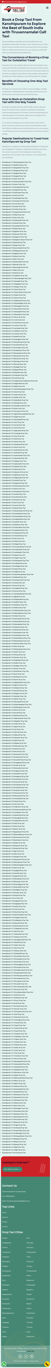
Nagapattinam (7, 1294)
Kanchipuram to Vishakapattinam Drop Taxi (17, 1136)
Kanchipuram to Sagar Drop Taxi (13, 851)
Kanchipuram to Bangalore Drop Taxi (14, 237)
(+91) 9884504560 (12, 1169)
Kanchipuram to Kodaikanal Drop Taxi (15, 530)
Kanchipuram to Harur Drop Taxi (13, 422)
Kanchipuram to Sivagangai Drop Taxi (14, 903)
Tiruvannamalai (31, 1271)
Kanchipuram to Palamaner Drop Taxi (14, 737)
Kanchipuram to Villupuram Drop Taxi (14, 1122)
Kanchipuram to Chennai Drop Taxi (14, 289)
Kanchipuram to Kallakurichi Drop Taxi (15, 472)
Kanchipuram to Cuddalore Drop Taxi (14, 331)
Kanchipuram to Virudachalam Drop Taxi (15, 1130)
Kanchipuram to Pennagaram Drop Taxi (15, 776)
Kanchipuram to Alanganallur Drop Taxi (15, 168)
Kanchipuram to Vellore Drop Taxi (13, 1105)
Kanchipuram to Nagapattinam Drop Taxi (16, 682)
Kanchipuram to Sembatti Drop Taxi (14, 873)
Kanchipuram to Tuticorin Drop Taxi (14, 1058)
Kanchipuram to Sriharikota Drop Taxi (15, 912)
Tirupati (29, 1294)
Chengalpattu (6, 1243)
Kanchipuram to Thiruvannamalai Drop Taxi (16, 986)
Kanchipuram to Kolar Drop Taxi (13, 538)
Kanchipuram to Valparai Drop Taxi (14, 1083)
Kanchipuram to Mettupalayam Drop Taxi (16, 649)
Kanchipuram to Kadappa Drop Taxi (14, 461)
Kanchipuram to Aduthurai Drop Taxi (14, 165)
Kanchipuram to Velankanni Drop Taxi (14, 1100)
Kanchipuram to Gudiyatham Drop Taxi (15, 400)
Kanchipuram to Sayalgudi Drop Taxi (14, 870)
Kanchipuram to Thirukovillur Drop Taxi (15, 962)
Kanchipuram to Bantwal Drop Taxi (14, 242)
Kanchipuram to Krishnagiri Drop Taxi (14, 566)
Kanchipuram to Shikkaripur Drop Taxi (15, 881)
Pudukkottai (6, 1308)
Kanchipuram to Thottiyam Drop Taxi (14, 997)
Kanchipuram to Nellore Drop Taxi (13, 710)
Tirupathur (29, 1318)
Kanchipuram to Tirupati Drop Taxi (14, 1025)
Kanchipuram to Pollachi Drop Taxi (14, 801)
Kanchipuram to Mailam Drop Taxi (13, 616)
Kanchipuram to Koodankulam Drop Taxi (15, 549)
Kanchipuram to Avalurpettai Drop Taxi (15, 220)
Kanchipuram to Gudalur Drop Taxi (14, 397)
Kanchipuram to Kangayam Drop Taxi (14, 483)
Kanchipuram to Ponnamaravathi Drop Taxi (16, 809)
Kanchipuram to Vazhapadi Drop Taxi (14, 1092)
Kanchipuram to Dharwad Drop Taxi (14, 364)
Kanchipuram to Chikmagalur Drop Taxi (15, 306)
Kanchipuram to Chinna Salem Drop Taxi (15, 309)
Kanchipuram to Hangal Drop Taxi (13, 417)
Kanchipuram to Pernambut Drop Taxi (15, 787)
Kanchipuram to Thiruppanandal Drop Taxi (16, 973)
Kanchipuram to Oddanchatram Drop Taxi (16, 718)
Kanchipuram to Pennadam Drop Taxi (14, 773)
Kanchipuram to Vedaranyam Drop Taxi (15, 1094)
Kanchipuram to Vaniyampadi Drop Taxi (15, 1089)
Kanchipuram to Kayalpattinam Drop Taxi (16, 519)
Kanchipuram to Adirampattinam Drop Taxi (16, 162)
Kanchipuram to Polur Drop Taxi (13, 804)
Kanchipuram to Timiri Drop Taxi (13, 1014)
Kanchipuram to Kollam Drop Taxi (13, 541)
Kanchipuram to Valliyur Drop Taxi (13, 1081)
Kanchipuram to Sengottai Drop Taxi (14, 876)
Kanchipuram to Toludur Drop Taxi (13, 1047)
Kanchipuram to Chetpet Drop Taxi (14, 295)
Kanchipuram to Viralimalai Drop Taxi (14, 1128)
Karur (4, 1280)
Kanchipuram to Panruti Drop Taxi (13, 751)
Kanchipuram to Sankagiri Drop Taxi (14, 856)
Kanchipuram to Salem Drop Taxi (13, 854)
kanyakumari (6, 1275)
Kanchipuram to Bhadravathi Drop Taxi (15, 262)
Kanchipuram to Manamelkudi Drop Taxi (15, 621)
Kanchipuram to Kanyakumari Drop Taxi (15, 491)
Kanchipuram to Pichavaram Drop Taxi (15, 793)
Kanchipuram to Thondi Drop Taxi (13, 995)
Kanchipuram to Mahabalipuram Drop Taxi (16, 613)
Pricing (4, 1222)
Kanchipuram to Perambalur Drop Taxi (15, 779)
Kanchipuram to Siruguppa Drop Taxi (14, 901)
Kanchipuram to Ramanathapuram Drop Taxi (17, 834)
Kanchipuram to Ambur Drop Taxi (13, 184)
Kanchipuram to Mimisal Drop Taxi (14, 655)
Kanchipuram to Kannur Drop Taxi (13, 488)
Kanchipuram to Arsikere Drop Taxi (14, 209)
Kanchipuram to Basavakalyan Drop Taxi (15, 248)
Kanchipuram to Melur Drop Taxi (13, 646)
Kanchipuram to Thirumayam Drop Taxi (15, 967)
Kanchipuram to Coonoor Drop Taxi (14, 325)
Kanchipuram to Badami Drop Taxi (13, 228)
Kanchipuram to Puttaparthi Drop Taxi (15, 820)
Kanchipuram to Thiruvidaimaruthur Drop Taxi (17, 992)
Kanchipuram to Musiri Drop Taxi (13, 674)
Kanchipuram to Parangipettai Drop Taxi (15, 762)
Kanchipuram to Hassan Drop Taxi (13, 425)
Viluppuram (30, 1280)
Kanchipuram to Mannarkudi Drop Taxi (15, 630)
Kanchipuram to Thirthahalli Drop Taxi (15, 953)
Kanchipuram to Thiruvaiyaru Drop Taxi (15, 981)
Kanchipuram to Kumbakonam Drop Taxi (16, 580)
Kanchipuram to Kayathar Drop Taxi (14, 522)
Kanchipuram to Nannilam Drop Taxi (14, 696)
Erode (28, 1332)
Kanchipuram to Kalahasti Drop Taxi (14, 466)
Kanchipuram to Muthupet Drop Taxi (14, 677)
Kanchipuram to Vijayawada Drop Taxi (15, 1117)
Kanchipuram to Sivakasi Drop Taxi (14, 906)
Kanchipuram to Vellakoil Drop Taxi (14, 1103)
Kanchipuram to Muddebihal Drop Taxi (15, 660)
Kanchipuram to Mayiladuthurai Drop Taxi (16, 638)
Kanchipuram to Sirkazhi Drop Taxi (14, 895)
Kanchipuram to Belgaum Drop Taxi (14, 253)
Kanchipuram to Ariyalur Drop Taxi (14, 206)
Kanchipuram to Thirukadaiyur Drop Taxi (16, 959)
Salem (4, 1318)
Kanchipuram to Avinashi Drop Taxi (14, 223)
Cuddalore (5, 1257)
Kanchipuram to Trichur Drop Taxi (13, 1050)
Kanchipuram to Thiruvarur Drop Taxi (14, 989)
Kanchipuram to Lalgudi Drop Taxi (13, 596)
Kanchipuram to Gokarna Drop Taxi (14, 394)
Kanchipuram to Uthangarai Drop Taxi (15, 1069)
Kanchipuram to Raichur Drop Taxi (13, 829)
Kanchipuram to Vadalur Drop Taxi (13, 1075)
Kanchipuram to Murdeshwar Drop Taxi (15, 671)
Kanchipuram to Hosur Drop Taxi (13, 436)
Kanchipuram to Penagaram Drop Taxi (15, 771)
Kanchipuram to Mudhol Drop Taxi (13, 663)
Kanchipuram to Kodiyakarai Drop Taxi (15, 533)
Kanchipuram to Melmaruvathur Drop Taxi (16, 643)
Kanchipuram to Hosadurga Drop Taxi (15, 433)
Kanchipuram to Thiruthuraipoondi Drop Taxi (17, 975)
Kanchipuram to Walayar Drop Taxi (14, 1141)
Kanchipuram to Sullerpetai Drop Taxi (14, 923)
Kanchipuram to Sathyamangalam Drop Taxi (17, 865)
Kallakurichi (30, 1336)
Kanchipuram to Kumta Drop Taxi (13, 585)
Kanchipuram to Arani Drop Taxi (13, 195)
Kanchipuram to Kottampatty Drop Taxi (15, 560)
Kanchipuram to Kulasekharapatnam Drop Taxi (17, 574)
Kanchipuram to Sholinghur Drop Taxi (14, 890)
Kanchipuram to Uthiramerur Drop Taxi (15, 1072)
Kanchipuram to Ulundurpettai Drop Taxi (15, 1064)
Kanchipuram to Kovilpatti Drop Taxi (14, 563)
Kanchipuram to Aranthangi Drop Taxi (15, 198)
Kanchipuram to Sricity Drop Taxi (13, 909)
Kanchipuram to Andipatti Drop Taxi (14, 190)
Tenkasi (28, 1308)
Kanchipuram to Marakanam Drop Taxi (15, 632)
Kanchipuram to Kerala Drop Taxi (13, 1003)
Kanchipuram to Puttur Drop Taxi (13, 823)
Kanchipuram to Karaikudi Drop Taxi (14, 497)
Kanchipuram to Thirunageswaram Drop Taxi (17, 970)
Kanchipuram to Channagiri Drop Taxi (14, 281)
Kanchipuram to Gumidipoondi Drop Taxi (16, 405)
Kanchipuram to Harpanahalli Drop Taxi (15, 419)
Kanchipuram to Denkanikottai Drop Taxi (16, 342)
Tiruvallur (29, 1322)
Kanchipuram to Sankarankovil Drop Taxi (16, 859)
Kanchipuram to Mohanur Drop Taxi (14, 657)
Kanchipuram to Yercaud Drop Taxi (14, 1152)
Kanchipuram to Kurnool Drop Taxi (14, 591)
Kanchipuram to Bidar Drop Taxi (13, 270)
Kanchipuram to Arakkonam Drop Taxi (15, 192)
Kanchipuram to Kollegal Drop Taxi (14, 544)
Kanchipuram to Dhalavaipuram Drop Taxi (16, 353)
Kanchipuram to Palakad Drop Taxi (14, 735)
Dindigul (5, 1266)
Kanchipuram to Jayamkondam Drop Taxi (16, 455)
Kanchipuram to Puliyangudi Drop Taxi (15, 818)
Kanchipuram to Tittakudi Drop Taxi (14, 1045)
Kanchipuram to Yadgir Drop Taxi (13, 1147)
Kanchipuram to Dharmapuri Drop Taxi (15, 361)
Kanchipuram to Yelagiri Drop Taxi (13, 1150)
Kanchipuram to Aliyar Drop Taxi (13, 179)
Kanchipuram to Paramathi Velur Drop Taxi (16, 760)
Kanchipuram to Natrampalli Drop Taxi (15, 701)
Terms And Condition (20, 1361)
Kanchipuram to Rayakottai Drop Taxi (15, 848)
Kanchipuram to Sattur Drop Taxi (13, 868)
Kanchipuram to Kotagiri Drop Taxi (14, 558)
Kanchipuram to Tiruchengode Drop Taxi (15, 1020)
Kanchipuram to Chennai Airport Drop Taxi (16, 292)
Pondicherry (30, 1299)
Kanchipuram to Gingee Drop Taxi (13, 386)
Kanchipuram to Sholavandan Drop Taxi (15, 887)
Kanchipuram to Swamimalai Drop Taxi (15, 926)
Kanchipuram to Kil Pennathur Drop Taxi (15, 527)
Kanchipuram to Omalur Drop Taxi (13, 724)
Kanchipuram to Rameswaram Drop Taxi (15, 837)
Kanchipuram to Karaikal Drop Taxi (14, 494)
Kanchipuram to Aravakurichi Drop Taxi (15, 201)
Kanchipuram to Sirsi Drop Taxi (12, 898)
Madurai (5, 1289)
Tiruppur (29, 1266)
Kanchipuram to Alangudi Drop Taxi (14, 173)
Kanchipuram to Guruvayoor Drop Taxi (15, 411)
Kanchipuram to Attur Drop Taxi (13, 217)
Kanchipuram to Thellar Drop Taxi (13, 945)
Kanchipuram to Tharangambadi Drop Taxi (16, 939)
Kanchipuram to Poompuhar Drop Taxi (15, 812)
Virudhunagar (30, 1285)
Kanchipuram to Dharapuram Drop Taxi (15, 356)
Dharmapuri (6, 1261)
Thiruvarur (29, 1247)
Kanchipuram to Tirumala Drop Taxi (14, 1022)
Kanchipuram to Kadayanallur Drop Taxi (15, 464)
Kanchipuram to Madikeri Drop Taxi (14, 602)
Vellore (28, 1275)
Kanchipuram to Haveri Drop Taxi (13, 428)
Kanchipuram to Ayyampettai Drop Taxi (15, 226)
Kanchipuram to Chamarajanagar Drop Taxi (16, 278)
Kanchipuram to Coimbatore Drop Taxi (15, 322)
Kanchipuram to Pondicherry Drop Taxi (15, 807)
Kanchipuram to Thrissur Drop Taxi (14, 1000)
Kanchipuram (6, 1271)
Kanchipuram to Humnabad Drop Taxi (15, 444)
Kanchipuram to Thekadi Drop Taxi (14, 942)
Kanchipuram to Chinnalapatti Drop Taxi (15, 311)
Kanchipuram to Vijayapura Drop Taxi (14, 1114)
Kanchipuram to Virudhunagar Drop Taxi (15, 1133)
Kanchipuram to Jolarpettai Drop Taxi (14, 458)
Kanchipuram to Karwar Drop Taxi (13, 505)
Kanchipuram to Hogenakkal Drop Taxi (15, 430)
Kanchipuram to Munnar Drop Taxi (13, 668)
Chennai (4, 1247)
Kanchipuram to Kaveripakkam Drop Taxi (16, 513)
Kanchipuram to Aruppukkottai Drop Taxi (16, 212)
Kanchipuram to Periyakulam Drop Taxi (15, 785)
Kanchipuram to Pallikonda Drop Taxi (14, 746)
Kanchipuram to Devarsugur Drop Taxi (15, 347)
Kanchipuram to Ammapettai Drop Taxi (15, 187)
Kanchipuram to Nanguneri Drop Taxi (14, 693)
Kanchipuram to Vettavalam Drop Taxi (15, 1111)
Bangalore (29, 1289)
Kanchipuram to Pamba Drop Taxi (13, 749)
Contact (5, 1226)
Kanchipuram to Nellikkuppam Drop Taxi (16, 707)
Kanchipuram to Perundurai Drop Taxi (14, 790)
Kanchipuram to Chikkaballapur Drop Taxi (16, 303)
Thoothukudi (30, 1313)
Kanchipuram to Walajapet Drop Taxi (14, 1139)
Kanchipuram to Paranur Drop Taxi (13, 765)
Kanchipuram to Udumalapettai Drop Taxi (16, 1061)
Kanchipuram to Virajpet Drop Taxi (14, 1125)
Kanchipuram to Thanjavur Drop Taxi (14, 937)
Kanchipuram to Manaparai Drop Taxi (14, 627)
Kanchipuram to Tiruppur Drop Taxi (14, 1039)
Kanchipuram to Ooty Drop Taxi (13, 729)
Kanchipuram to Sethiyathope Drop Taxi (15, 879)
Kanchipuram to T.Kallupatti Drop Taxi (15, 928)
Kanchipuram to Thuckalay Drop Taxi (14, 1006)
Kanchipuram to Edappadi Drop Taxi (14, 369)
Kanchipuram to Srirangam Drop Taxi (14, 917)
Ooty (28, 1238)
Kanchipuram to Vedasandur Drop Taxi (15, 1097)
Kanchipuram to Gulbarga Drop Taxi (14, 403)
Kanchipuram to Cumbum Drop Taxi (14, 334)
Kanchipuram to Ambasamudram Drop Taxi (16, 181)
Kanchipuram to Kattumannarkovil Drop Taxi (17, 511)
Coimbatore (6, 1252)
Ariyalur (4, 1238)
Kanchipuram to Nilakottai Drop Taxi (14, 715)
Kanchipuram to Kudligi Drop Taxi (13, 572)
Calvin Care (30, 1351)
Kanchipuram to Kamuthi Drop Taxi (14, 480)
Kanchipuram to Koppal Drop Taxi (13, 555)
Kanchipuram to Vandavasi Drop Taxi (14, 1086)
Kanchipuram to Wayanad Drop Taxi (14, 1144)
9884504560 (10, 1196)
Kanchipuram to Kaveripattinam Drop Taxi (16, 516)
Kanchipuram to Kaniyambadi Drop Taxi (15, 486)
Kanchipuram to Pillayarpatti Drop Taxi (15, 796)
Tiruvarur (29, 1327)
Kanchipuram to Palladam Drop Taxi (14, 743)
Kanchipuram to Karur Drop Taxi (13, 502)
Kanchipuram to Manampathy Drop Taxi (15, 624)
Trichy (28, 1257)
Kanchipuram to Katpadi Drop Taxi (14, 508)
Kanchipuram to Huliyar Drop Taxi (13, 441)
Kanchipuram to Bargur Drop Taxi (13, 245)
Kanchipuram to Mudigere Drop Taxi (14, 666)
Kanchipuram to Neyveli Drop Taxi (13, 713)
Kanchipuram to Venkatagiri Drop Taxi (15, 1108)
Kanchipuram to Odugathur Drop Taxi (14, 721)
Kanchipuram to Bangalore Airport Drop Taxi (17, 239)
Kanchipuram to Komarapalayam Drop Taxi (16, 547)
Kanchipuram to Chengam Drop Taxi (14, 287)
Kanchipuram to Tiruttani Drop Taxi (14, 1042)
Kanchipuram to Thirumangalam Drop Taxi (16, 964)
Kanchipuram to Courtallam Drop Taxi (15, 328)
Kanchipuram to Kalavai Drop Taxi (13, 469)
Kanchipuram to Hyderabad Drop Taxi (15, 450)
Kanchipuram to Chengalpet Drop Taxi (15, 284)
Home (4, 1212)
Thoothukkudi (31, 1252)
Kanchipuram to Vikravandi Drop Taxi (14, 1119)
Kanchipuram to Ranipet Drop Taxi (13, 843)
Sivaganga (5, 1322)
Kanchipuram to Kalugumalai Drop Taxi (15, 477)
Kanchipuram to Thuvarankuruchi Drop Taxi (16, 1011)
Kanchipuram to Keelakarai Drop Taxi (14, 524)
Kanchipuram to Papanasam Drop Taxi (15, 754)
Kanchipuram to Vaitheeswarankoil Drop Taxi (17, 1078)
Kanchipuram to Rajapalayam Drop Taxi (15, 832)
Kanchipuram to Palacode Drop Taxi (14, 732)
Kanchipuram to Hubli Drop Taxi (13, 439)
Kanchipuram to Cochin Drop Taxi (13, 320)
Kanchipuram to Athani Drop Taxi (13, 215)
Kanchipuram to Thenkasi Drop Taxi (14, 951)
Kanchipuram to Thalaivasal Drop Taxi (15, 934)
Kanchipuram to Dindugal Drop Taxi (14, 367)
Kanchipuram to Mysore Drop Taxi (13, 679)
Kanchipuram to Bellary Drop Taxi (13, 256)
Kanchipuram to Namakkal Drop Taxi (14, 690)
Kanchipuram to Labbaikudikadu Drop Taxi (16, 594)
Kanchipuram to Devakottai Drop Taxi (15, 345)
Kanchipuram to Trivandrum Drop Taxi (15, 1056)
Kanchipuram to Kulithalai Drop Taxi (14, 577)
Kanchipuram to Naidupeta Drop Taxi (14, 688)
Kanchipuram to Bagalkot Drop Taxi (14, 231)
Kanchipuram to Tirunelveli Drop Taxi (14, 1028)
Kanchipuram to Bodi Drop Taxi (12, 273)
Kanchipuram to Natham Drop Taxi (14, 699)
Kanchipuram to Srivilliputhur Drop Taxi (15, 920)
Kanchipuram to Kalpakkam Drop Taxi (15, 475)
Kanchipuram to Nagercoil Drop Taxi (14, 685)
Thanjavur (5, 1327)
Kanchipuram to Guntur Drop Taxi (13, 408)
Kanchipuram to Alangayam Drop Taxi (15, 170)
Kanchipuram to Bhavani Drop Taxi (14, 264)
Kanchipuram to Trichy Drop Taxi (13, 1053)
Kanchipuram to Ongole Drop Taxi (13, 726)
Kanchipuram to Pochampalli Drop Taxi (15, 798)
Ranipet (28, 1303)
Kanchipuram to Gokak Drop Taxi (13, 392)
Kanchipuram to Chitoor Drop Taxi (13, 317)
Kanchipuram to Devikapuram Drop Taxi (15, 350)
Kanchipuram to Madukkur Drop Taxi (14, 605)
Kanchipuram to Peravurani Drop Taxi (14, 782)
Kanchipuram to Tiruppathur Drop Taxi (15, 1036)
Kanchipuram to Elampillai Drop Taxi (14, 372)
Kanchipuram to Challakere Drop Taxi (14, 275)
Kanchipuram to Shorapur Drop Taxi (14, 892)
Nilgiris (4, 1336)
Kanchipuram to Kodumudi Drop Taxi (14, 535)
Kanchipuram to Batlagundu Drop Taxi (15, 251)
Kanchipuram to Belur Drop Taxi (13, 259)
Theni (4, 1332)
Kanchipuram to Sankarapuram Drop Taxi (16, 862)
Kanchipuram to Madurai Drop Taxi (14, 607)
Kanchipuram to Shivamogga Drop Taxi (15, 884)
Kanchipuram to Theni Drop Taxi (13, 948)
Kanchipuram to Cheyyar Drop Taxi (14, 298)
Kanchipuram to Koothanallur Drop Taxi (15, 552)
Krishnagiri (5, 1285)
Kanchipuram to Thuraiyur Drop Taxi (14, 1009)
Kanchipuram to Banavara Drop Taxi (14, 234)
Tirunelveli (29, 1261)
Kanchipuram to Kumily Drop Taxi (13, 583)
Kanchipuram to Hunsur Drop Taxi (13, 447)
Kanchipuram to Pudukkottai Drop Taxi (15, 815)
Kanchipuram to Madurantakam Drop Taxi (16, 610)
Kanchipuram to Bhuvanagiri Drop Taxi (15, 267)
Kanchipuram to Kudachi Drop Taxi (14, 569)
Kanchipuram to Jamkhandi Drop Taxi (14, 452)
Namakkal (5, 1299)
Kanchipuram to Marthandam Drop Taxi (15, 635)
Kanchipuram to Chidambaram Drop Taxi (16, 300)
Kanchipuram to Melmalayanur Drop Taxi (16, 641)
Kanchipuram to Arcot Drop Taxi (13, 204)
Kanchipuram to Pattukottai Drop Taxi (15, 768)
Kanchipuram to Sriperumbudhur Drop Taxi (16, 914)
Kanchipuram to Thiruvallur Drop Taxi (14, 984)
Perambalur (6, 1303)
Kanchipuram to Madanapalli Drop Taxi (15, 599)
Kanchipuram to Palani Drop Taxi (13, 740)
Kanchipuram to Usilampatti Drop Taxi (15, 1067)
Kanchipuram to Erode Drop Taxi (13, 378)
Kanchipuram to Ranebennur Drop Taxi (15, 840)
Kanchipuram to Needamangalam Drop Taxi (17, 704)
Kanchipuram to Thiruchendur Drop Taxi (15, 956)
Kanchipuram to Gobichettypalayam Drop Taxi (17, 389)
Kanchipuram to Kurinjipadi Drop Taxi (14, 588)
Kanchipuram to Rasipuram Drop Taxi (14, 845)
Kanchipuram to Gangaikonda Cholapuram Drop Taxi (20, 381)
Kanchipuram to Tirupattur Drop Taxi (14, 1034)
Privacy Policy (34, 1361)
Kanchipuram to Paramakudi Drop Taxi (15, 757)
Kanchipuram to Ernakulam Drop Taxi (14, 375)
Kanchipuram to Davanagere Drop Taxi (15, 339)
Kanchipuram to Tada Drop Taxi (12, 931)
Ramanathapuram (8, 1313)
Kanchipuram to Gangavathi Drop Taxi (15, 383)
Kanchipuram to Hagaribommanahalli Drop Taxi (18, 414)
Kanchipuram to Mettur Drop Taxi (13, 652)
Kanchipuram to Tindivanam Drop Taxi (15, 1017)
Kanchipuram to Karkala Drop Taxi (13, 500)
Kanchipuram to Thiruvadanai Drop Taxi (15, 978)
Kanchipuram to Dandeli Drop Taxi (13, 336)
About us (5, 1217)
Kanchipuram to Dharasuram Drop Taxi (15, 358)
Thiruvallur (30, 1243)
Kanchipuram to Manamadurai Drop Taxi (15, 618)
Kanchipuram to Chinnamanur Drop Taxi (15, 314)
